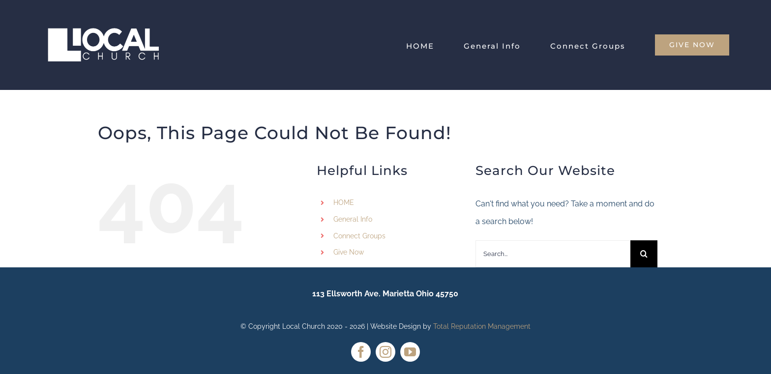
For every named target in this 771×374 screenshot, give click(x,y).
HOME (343, 202)
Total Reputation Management (482, 326)
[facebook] (361, 352)
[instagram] (385, 352)
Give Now (348, 252)
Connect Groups (359, 236)
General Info (352, 219)
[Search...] (552, 253)
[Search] (643, 253)
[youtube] (410, 352)
